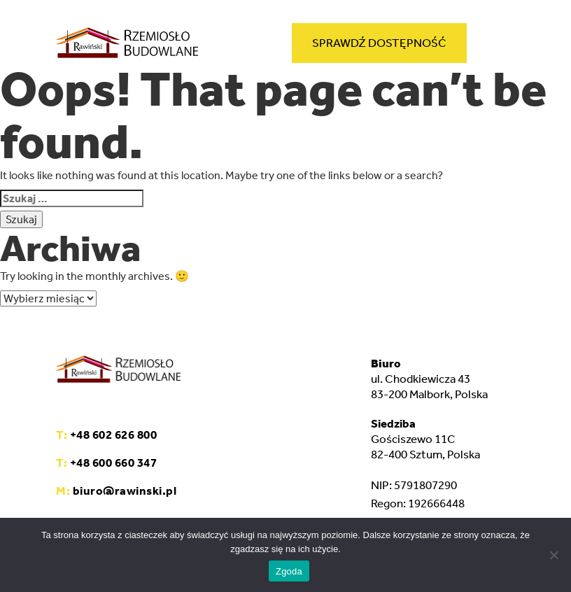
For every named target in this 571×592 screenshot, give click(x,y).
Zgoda (289, 571)
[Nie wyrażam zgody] (554, 555)
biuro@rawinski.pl (116, 491)
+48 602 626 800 (106, 435)
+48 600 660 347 (106, 463)
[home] (127, 45)
